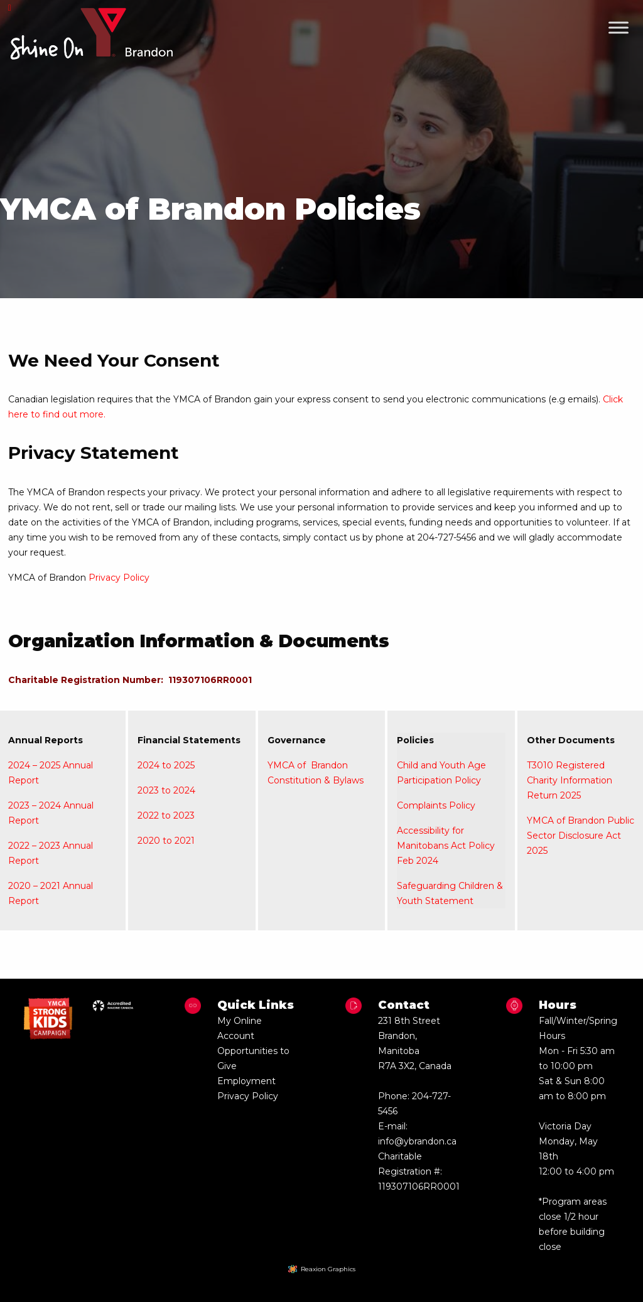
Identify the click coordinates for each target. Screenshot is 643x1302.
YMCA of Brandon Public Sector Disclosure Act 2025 (580, 835)
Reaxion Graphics (328, 1269)
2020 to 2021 (166, 840)
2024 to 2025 (166, 765)
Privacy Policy (119, 577)
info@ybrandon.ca (417, 1141)
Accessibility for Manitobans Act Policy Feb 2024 (446, 845)
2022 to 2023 (166, 815)
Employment (246, 1081)
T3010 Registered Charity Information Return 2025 (569, 780)
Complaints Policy (436, 805)
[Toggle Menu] (618, 27)
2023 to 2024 (166, 790)
